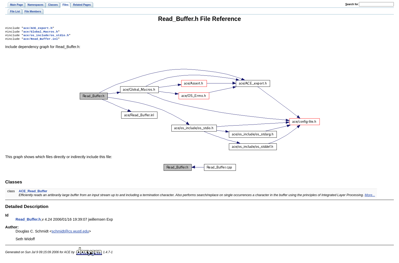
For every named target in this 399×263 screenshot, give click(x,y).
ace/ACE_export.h (37, 28)
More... (370, 197)
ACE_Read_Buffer (33, 193)
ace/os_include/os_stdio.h (46, 37)
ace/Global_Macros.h (40, 32)
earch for (352, 4)
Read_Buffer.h (28, 221)
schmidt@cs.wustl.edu (70, 233)
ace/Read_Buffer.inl (40, 41)
